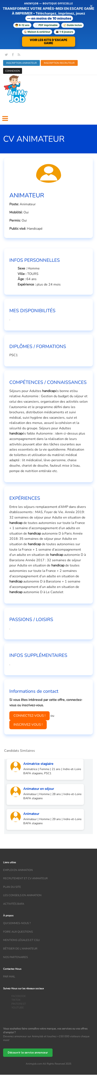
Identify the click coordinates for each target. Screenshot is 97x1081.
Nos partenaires (15, 957)
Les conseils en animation (22, 895)
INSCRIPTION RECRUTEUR (59, 63)
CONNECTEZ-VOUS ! (29, 715)
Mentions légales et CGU (21, 940)
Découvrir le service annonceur (28, 1053)
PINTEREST (18, 1004)
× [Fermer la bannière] (91, 6)
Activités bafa (13, 904)
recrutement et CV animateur (25, 878)
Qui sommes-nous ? (17, 923)
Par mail (9, 976)
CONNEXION (12, 71)
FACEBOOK (18, 996)
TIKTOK (16, 1000)
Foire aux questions (18, 932)
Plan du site (12, 887)
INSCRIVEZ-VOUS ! (28, 724)
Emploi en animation (18, 870)
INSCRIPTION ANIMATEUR (21, 63)
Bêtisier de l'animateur (20, 949)
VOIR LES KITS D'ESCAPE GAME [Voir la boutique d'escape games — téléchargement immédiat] (48, 41)
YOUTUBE (17, 1008)
